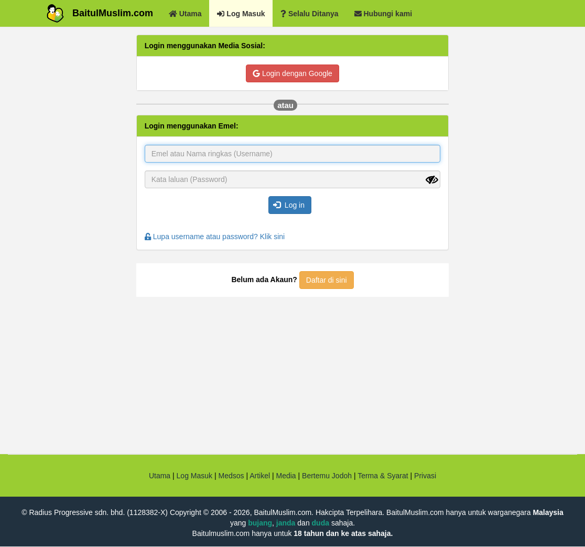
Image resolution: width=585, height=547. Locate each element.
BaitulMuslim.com (112, 13)
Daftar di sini (326, 280)
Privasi (425, 475)
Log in (289, 205)
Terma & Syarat (383, 475)
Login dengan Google (292, 73)
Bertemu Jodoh (327, 475)
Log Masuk (194, 475)
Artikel (260, 475)
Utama (159, 475)
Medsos (230, 475)
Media (286, 475)
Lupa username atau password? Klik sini (215, 236)
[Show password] (432, 180)
